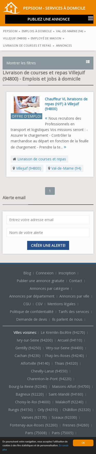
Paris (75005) (63, 432)
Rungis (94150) (21, 409)
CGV (39, 303)
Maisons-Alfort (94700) (71, 386)
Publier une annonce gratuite (41, 280)
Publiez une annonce (48, 19)
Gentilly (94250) (28, 347)
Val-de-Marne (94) (66, 168)
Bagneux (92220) (30, 394)
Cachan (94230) (28, 355)
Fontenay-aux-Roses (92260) (34, 425)
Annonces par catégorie (49, 288)
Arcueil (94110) (70, 340)
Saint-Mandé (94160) (66, 394)
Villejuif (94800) (28, 168)
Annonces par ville (74, 296)
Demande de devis (31, 319)
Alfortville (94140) (36, 363)
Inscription (67, 272)
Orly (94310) (48, 409)
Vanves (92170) (35, 417)
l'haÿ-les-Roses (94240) (65, 355)
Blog (27, 272)
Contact (76, 280)
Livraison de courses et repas (41, 158)
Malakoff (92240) (69, 401)
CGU (27, 303)
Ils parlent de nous (67, 319)
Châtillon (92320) (77, 409)
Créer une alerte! (48, 245)
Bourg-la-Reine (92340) (28, 386)
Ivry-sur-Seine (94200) (35, 340)
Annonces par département (32, 296)
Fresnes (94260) (76, 425)
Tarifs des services (73, 311)
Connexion (45, 272)
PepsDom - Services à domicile (44, 9)
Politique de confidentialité (32, 311)
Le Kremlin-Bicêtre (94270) (63, 332)
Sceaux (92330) (65, 417)
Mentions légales (61, 303)
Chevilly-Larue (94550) (50, 371)
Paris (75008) (36, 432)
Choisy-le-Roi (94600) (33, 401)
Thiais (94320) (67, 363)
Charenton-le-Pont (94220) (49, 378)
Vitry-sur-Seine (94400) (65, 347)
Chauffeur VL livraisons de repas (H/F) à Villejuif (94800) (66, 104)
